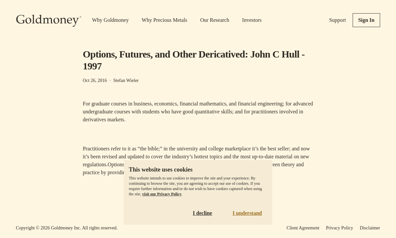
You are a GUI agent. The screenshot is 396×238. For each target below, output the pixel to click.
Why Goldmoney (110, 20)
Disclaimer (370, 227)
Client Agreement (302, 227)
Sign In (366, 20)
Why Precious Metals (164, 20)
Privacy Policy (339, 227)
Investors (252, 20)
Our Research (214, 20)
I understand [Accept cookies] (247, 213)
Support (337, 20)
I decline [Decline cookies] (202, 213)
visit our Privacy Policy (161, 194)
